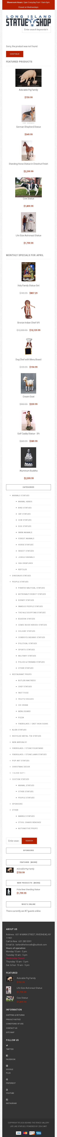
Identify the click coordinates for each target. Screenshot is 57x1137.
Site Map (10, 1032)
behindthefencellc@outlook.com (31, 944)
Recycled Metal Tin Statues (26, 736)
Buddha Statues (26, 619)
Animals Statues (20, 496)
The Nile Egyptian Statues (32, 613)
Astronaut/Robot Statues (32, 594)
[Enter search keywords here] (13, 841)
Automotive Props (28, 828)
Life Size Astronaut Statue (28, 235)
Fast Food (23, 693)
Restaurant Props (22, 674)
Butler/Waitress (27, 681)
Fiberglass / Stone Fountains (27, 748)
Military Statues (27, 656)
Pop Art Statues (20, 761)
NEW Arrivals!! (19, 742)
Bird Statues (25, 508)
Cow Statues (24, 520)
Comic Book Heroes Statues (32, 625)
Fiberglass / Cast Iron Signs (33, 724)
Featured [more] (28, 862)
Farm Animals (25, 532)
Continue (14, 54)
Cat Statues (24, 514)
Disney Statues (26, 600)
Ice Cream (23, 705)
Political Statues (27, 643)
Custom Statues (20, 779)
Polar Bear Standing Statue (28, 889)
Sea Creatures (25, 563)
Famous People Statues (30, 606)
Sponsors (17, 804)
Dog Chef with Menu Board (28, 359)
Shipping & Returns (15, 1015)
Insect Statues (26, 551)
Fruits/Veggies (26, 699)
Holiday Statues (26, 631)
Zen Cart (42, 1126)
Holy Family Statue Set (28, 285)
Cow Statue (28, 198)
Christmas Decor (21, 767)
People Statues (20, 582)
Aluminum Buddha (29, 471)
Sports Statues (26, 650)
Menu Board (24, 711)
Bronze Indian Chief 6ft (28, 322)
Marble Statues (26, 816)
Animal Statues (26, 785)
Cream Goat (28, 396)
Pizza (21, 718)
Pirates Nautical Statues (31, 588)
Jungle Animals (26, 557)
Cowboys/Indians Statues (31, 637)
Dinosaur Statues (21, 576)
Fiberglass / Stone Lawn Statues (29, 755)
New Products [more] (28, 883)
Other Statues (25, 668)
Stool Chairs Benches (29, 822)
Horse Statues (25, 545)
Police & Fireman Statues (31, 662)
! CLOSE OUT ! (18, 773)
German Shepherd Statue (28, 127)
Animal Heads (25, 502)
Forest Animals (26, 539)
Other (15, 810)
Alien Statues (19, 730)
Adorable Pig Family (28, 90)
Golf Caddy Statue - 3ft (28, 433)
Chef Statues (25, 687)
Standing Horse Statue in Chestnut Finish (28, 164)
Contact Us (11, 1028)
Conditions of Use (15, 1024)
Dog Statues (24, 526)
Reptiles (22, 569)
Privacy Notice (13, 1019)
